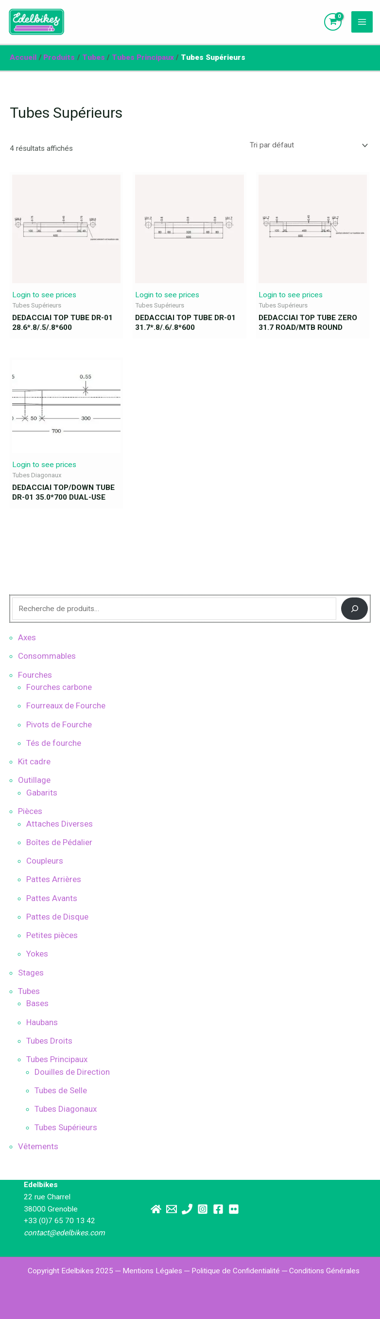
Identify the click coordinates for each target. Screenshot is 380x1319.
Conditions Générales (324, 1270)
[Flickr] (233, 1209)
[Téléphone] (187, 1209)
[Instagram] (202, 1209)
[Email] (171, 1209)
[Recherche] (354, 608)
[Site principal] (156, 1209)
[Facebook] (218, 1209)
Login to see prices (44, 294)
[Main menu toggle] (361, 21)
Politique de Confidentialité (235, 1270)
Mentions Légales (152, 1270)
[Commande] (307, 146)
